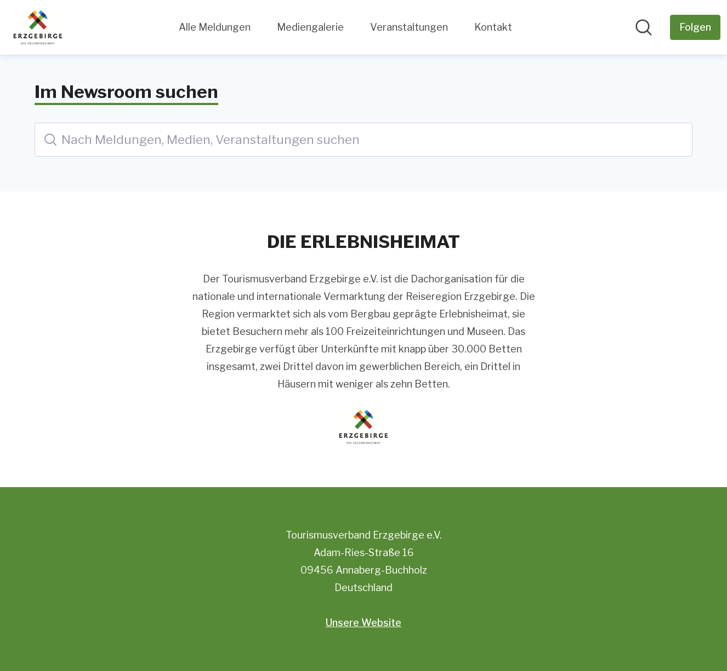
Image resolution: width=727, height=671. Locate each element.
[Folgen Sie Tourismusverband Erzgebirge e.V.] (695, 27)
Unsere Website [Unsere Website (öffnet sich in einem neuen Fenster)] (363, 622)
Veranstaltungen (409, 27)
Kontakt (493, 27)
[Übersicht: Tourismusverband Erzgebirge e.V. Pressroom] (38, 27)
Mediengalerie (310, 27)
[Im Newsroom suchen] (643, 27)
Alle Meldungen (215, 27)
